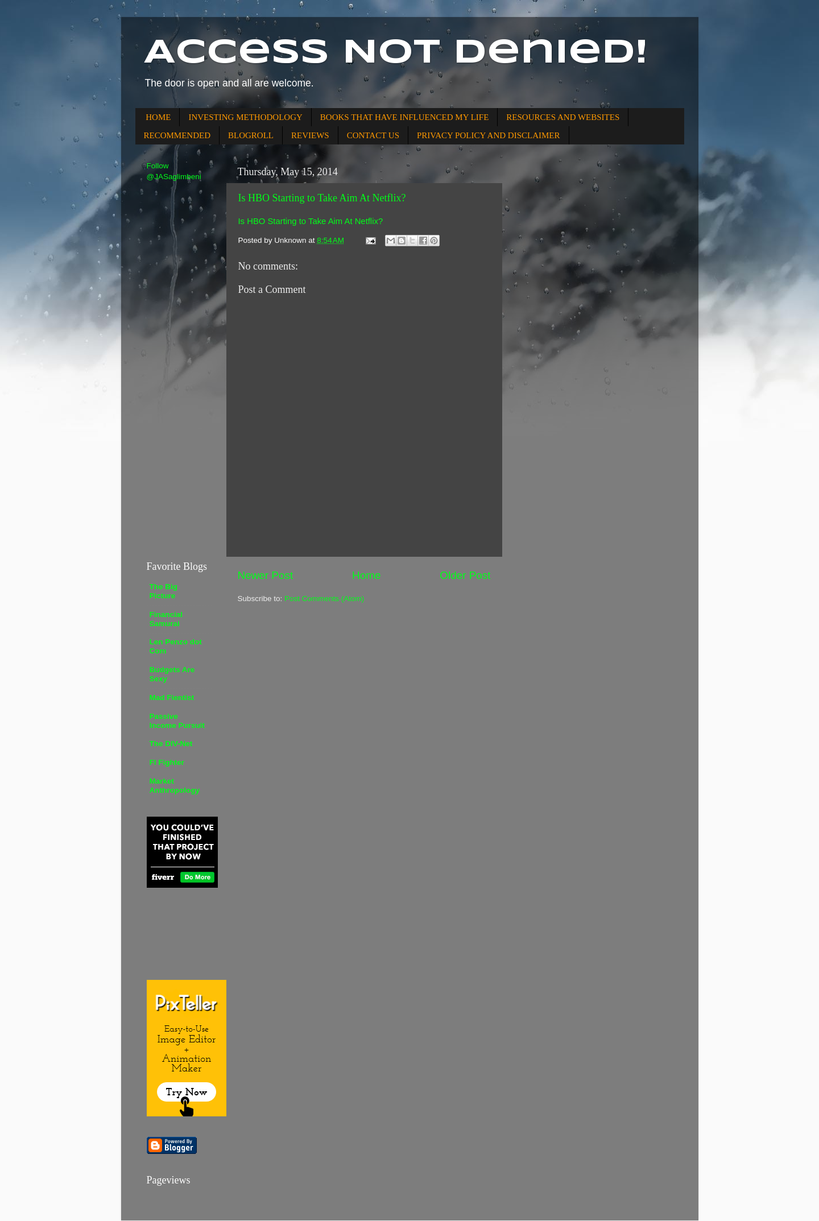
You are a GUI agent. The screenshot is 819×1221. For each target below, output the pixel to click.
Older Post (465, 575)
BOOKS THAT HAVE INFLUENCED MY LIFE (404, 117)
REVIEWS (310, 135)
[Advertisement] (181, 370)
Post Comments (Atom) (324, 598)
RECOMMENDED (177, 135)
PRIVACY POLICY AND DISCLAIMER (488, 135)
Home (366, 575)
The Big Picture (164, 591)
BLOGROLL (251, 135)
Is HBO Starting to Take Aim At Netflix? (322, 198)
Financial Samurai (166, 619)
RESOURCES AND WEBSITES (562, 117)
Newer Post (265, 575)
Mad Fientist (172, 697)
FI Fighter (167, 762)
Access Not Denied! (396, 52)
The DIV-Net (171, 743)
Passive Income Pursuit (177, 721)
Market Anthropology (175, 785)
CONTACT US (373, 135)
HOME (158, 117)
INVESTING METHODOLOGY (245, 117)
